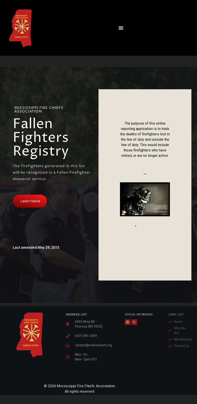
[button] (114, 28)
